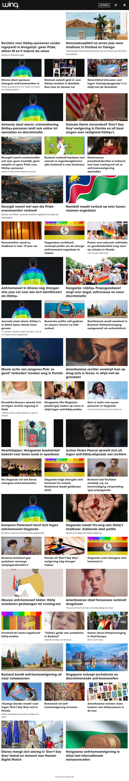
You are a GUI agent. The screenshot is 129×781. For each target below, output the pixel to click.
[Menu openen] (124, 5)
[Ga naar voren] (10, 5)
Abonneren (104, 5)
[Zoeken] (115, 5)
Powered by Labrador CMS (64, 777)
